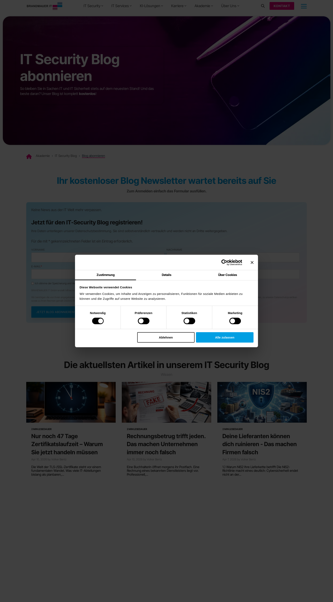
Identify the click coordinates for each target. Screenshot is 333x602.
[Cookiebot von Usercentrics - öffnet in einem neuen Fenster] (224, 262)
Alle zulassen (224, 337)
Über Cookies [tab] (227, 275)
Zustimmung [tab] (106, 275)
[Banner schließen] (252, 262)
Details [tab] (166, 275)
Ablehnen (166, 337)
